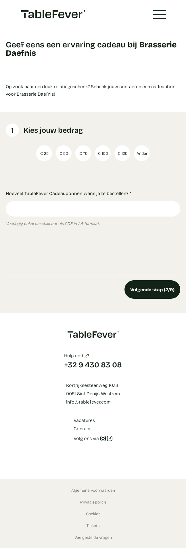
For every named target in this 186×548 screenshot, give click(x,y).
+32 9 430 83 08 (93, 364)
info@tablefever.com (88, 401)
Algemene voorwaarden (93, 490)
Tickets (93, 525)
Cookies (93, 514)
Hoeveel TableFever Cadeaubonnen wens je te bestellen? (68, 193)
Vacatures (84, 420)
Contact (82, 428)
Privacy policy (93, 502)
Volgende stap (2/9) (152, 289)
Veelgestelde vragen (93, 537)
